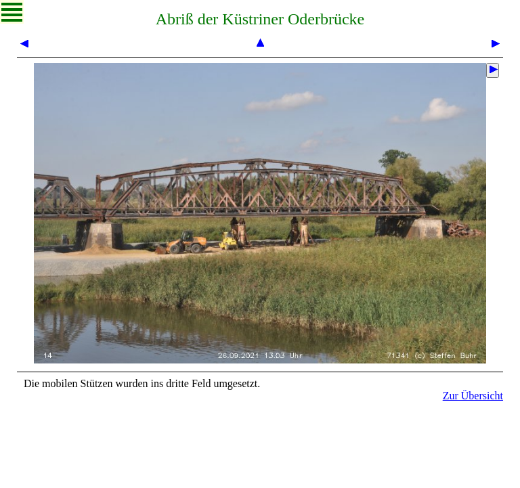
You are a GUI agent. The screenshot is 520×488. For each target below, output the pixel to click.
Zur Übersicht (473, 395)
